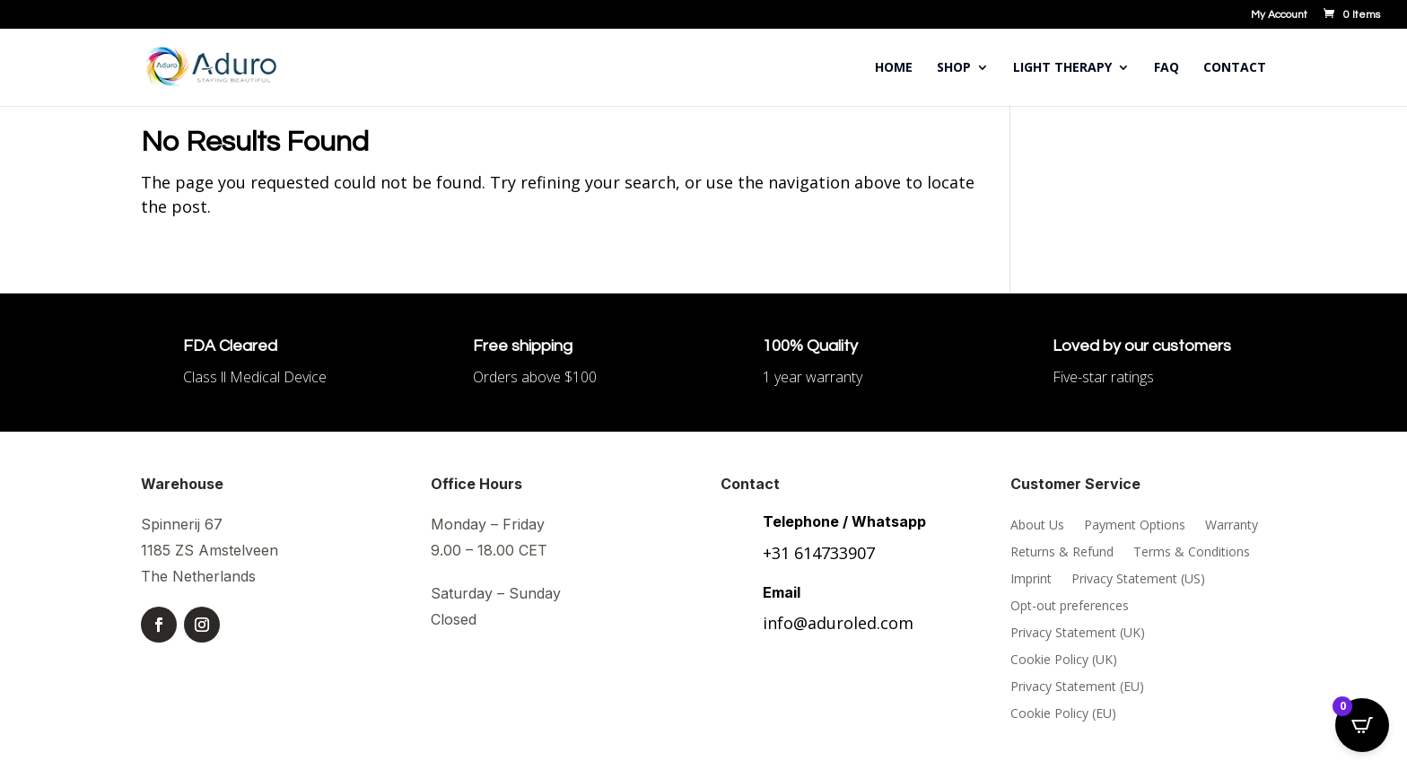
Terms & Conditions (1191, 553)
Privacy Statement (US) (1138, 580)
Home (894, 68)
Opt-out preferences (1069, 606)
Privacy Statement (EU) (1077, 687)
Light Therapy (1062, 68)
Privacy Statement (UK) (1077, 633)
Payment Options (1134, 526)
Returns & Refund (1062, 553)
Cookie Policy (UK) (1063, 660)
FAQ (1166, 68)
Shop (954, 68)
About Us (1037, 526)
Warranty (1231, 526)
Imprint (1031, 580)
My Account (1279, 15)
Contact (1234, 68)
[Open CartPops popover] (1362, 725)
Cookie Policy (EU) (1063, 714)
